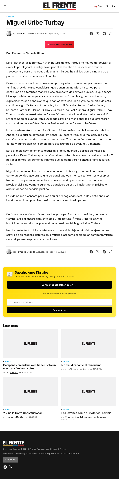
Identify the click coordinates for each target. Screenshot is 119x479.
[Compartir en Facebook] (92, 34)
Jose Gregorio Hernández (76, 369)
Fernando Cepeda (25, 33)
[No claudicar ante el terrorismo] (88, 365)
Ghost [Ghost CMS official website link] (53, 449)
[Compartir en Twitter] (98, 34)
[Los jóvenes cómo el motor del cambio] (88, 413)
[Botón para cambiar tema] (113, 6)
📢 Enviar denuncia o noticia (59, 44)
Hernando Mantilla (15, 417)
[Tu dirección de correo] (59, 302)
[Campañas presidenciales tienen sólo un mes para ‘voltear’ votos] (30, 367)
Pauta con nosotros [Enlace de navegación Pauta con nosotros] (70, 454)
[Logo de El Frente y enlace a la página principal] (59, 6)
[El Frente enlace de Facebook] (5, 467)
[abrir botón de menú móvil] (5, 6)
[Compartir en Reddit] (104, 34)
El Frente (61, 449)
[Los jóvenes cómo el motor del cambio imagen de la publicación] (88, 391)
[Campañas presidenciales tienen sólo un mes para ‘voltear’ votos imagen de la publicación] (30, 343)
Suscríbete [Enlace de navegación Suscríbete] (8, 454)
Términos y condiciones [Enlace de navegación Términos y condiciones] (26, 454)
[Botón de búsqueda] (106, 6)
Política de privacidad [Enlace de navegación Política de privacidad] (49, 454)
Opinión (11, 17)
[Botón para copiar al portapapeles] (110, 34)
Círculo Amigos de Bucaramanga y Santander (85, 417)
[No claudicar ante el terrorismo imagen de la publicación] (88, 343)
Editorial (14, 372)
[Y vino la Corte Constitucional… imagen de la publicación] (30, 391)
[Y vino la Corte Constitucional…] (30, 413)
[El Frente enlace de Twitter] (10, 467)
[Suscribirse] (59, 310)
